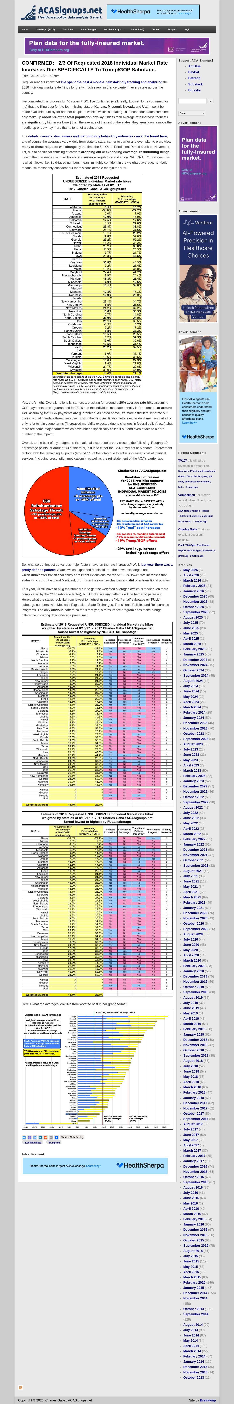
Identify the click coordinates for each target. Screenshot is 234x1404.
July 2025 (190, 623)
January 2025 (193, 654)
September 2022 (195, 802)
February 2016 (194, 1219)
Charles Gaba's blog (71, 1137)
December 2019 (195, 976)
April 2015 (191, 1272)
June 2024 (191, 691)
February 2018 (194, 1092)
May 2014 (190, 1340)
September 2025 (195, 612)
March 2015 (192, 1277)
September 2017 (195, 1119)
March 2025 (192, 644)
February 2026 (194, 586)
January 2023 (193, 781)
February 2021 (194, 902)
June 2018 (191, 1071)
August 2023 (193, 744)
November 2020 (195, 918)
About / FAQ (137, 29)
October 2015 (193, 1240)
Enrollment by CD (114, 29)
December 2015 (195, 1229)
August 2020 (193, 934)
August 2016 (193, 1187)
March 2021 (192, 897)
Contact (156, 29)
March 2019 (192, 1024)
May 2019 (190, 1013)
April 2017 (191, 1145)
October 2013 (193, 1377)
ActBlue (194, 66)
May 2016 (190, 1203)
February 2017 (194, 1156)
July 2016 (190, 1193)
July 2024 (190, 686)
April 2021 (191, 892)
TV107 (182, 460)
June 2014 (191, 1335)
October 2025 (193, 607)
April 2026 (191, 575)
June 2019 (191, 1008)
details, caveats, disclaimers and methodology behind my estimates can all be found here (97, 136)
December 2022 (195, 786)
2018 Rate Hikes (33, 1143)
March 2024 (192, 707)
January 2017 (193, 1161)
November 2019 (195, 981)
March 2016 (192, 1214)
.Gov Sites (68, 29)
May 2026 (190, 570)
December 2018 (195, 1040)
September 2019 (195, 992)
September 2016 (195, 1182)
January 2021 (193, 908)
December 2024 (195, 660)
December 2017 (195, 1103)
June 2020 (191, 945)
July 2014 (190, 1330)
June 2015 (191, 1261)
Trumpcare (54, 1143)
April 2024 (191, 702)
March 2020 (192, 960)
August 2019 (193, 997)
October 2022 (193, 797)
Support (172, 29)
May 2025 (190, 633)
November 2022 (195, 791)
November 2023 (195, 728)
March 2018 (192, 1087)
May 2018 (190, 1077)
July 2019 (190, 1003)
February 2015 (194, 1282)
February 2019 (194, 1029)
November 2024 (195, 665)
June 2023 (191, 754)
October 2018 (193, 1050)
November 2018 (195, 1045)
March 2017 (192, 1150)
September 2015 (195, 1245)
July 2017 (190, 1129)
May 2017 (190, 1140)
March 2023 (192, 770)
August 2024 (193, 681)
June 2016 (191, 1198)
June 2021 (191, 881)
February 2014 (194, 1356)
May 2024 (190, 697)
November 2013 (195, 1372)
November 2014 (195, 1298)
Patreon (194, 78)
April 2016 (191, 1208)
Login (187, 29)
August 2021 (193, 871)
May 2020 (190, 950)
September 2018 (195, 1055)
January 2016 (193, 1224)
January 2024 (193, 718)
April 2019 (191, 1018)
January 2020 (193, 971)
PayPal (193, 72)
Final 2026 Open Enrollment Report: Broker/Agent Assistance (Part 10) (196, 550)
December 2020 (195, 913)
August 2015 (193, 1251)
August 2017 (193, 1124)
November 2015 (195, 1235)
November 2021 (195, 855)
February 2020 (194, 966)
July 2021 (190, 876)
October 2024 (193, 670)
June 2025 (191, 628)
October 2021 (193, 860)
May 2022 (190, 823)
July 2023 (190, 749)
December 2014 (195, 1293)
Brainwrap (208, 1400)
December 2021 (195, 850)
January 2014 (193, 1361)
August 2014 (193, 1325)
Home (25, 29)
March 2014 (192, 1351)
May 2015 (190, 1267)
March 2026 (192, 580)
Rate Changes (89, 29)
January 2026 (193, 591)
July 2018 (190, 1066)
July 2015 (190, 1256)
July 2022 (190, 813)
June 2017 (191, 1135)
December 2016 (195, 1166)
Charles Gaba (187, 529)
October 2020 (193, 923)
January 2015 (193, 1288)
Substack (195, 84)
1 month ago (200, 521)
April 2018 (191, 1082)
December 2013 (195, 1367)
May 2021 (190, 886)
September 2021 (195, 865)
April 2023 (191, 765)
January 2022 (193, 844)
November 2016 (195, 1172)
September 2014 (195, 1314)
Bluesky (194, 90)
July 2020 (190, 939)
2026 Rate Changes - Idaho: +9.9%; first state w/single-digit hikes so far (195, 516)
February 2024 (194, 712)
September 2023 (195, 739)
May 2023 (190, 760)
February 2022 (194, 839)
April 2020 (191, 955)
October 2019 (193, 987)
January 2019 (193, 1034)
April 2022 (191, 829)
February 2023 (194, 776)
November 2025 (195, 602)
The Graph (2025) (45, 29)
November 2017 (195, 1108)
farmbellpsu (186, 495)
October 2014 (193, 1309)
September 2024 (195, 675)
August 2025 (193, 617)
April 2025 (191, 638)
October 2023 (193, 733)
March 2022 (192, 834)
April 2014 (191, 1346)
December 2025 (195, 596)
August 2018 (193, 1061)
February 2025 (194, 649)
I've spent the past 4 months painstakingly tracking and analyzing (111, 82)
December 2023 (195, 723)
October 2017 (193, 1113)
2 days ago (192, 487)
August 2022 (193, 807)
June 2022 (191, 818)
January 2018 (193, 1098)
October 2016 (193, 1177)
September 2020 (195, 929)
